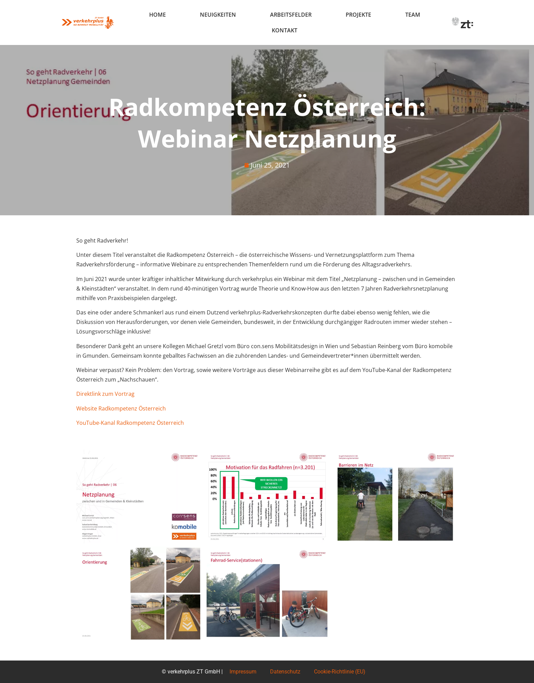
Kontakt (284, 30)
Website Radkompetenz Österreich (121, 408)
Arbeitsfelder (291, 14)
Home (157, 14)
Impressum (243, 671)
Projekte (358, 14)
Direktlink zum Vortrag (105, 394)
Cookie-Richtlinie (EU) (339, 671)
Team (412, 14)
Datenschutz (285, 671)
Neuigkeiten (218, 14)
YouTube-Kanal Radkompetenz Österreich (130, 422)
